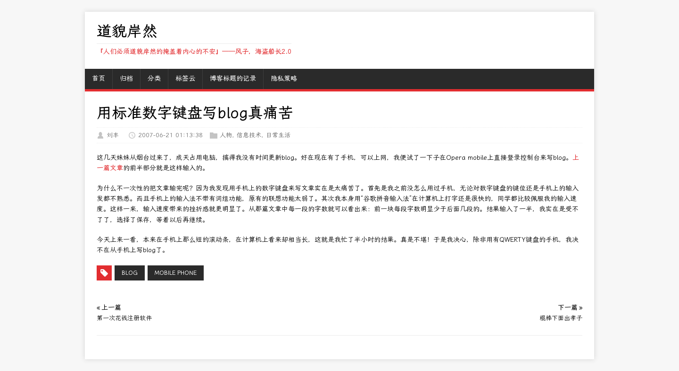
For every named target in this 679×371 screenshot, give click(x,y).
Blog (130, 273)
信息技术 (249, 135)
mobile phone (176, 273)
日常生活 (278, 135)
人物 (226, 135)
